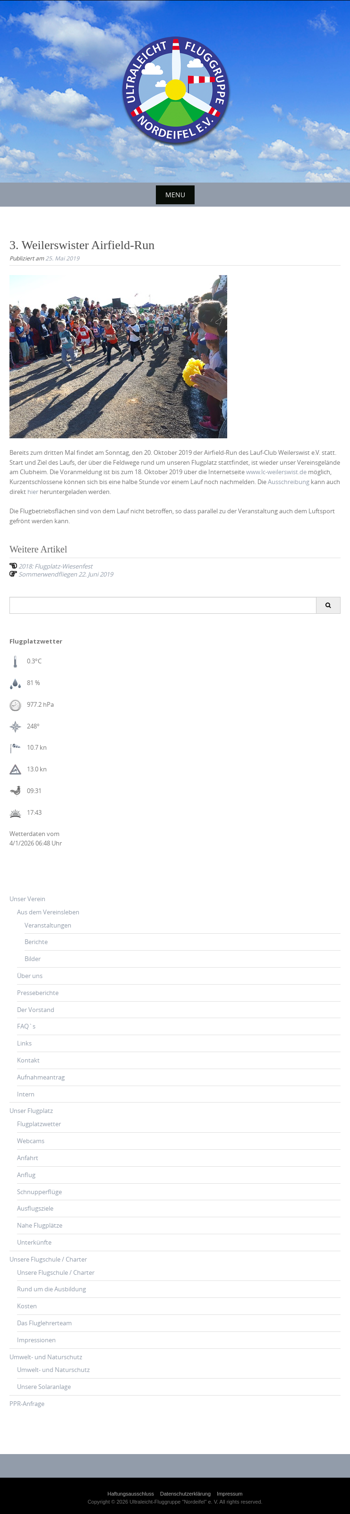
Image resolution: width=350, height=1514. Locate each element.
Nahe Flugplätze (39, 1225)
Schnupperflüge (39, 1192)
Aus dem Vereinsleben (48, 912)
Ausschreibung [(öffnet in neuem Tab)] (288, 481)
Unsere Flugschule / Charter (48, 1259)
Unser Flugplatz (31, 1110)
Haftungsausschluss (131, 1494)
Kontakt (28, 1060)
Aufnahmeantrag (41, 1077)
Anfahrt (27, 1158)
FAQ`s (26, 1026)
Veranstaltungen (48, 925)
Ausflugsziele (35, 1208)
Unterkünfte (34, 1242)
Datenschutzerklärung (185, 1494)
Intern (25, 1094)
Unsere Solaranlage (44, 1386)
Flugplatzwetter (39, 1124)
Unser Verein (27, 899)
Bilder (33, 958)
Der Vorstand (35, 1009)
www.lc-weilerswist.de (276, 472)
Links (24, 1043)
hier (32, 491)
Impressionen (36, 1340)
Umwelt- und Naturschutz (45, 1357)
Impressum (229, 1494)
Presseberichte (38, 992)
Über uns (30, 975)
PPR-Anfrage (26, 1403)
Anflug (26, 1175)
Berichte (36, 941)
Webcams (30, 1141)
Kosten (27, 1306)
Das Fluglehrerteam (44, 1323)
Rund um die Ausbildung (51, 1289)
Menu (175, 194)
